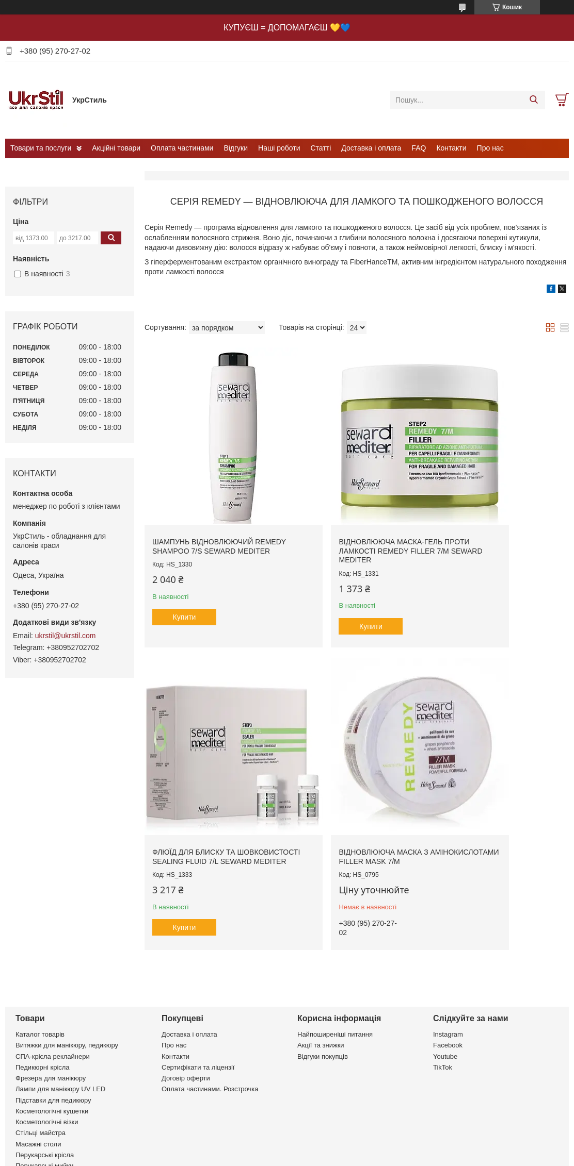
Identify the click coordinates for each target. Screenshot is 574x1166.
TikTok (442, 989)
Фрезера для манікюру (50, 1000)
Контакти (451, 148)
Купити (184, 582)
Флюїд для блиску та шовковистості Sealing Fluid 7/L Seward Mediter (488, 507)
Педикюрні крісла (42, 989)
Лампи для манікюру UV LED (60, 1010)
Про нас (490, 148)
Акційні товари (116, 148)
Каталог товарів (40, 956)
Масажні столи (38, 1066)
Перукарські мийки (44, 1087)
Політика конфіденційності (389, 1156)
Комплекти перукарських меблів (65, 1098)
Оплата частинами (182, 148)
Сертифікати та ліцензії (198, 989)
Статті (321, 148)
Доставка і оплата (371, 148)
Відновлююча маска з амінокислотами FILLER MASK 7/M (211, 774)
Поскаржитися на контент (309, 1156)
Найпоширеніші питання (335, 956)
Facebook (448, 967)
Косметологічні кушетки (51, 1033)
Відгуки (236, 148)
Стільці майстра (40, 1054)
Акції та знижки (320, 967)
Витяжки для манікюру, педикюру (66, 967)
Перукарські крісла (44, 1076)
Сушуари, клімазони (46, 1109)
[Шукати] (533, 100)
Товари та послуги (40, 148)
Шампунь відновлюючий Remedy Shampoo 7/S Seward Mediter (210, 507)
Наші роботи (279, 148)
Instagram (448, 956)
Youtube (445, 978)
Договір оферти (186, 1000)
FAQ (418, 148)
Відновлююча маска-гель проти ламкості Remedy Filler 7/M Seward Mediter (348, 507)
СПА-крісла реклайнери (52, 978)
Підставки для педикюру (53, 1022)
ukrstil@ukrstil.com (65, 635)
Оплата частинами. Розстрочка (210, 1010)
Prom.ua (335, 1147)
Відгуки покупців (322, 978)
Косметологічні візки (46, 1043)
